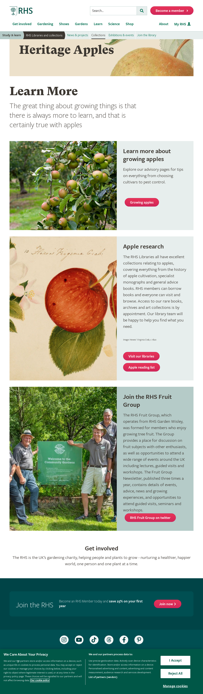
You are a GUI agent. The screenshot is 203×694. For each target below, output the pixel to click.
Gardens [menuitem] (81, 24)
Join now (166, 604)
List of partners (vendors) (103, 677)
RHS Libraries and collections (44, 35)
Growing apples (142, 202)
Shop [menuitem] (130, 24)
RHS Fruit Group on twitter (150, 518)
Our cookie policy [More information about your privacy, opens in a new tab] (40, 680)
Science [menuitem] (114, 24)
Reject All (175, 673)
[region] (101, 671)
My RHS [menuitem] (180, 24)
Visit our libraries (141, 356)
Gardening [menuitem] (45, 24)
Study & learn (11, 35)
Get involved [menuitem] (22, 24)
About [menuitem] (163, 24)
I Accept (175, 660)
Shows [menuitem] (64, 24)
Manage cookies (175, 686)
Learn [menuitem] (98, 24)
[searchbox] (113, 11)
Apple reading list (141, 367)
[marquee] (101, 57)
